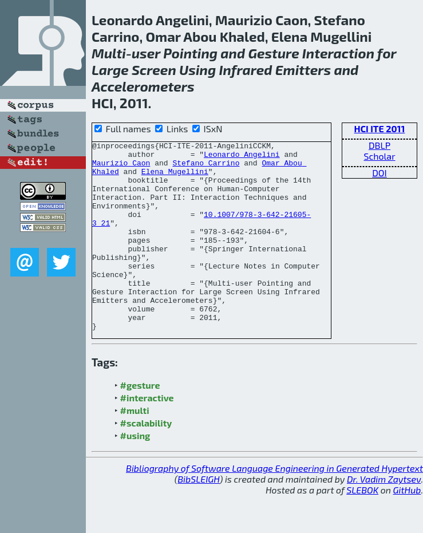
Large (110, 69)
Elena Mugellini (174, 178)
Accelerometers (143, 86)
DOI (379, 172)
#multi (134, 448)
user (146, 53)
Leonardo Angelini (242, 157)
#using (135, 473)
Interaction (338, 53)
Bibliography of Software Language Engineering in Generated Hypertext (274, 505)
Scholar (379, 156)
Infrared (245, 69)
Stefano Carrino (205, 168)
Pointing (190, 53)
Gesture (273, 53)
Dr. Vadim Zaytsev (384, 516)
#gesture (140, 422)
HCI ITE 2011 (379, 128)
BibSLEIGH (198, 516)
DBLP (379, 145)
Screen (154, 69)
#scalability (146, 460)
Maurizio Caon (121, 168)
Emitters (303, 69)
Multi (109, 53)
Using (197, 69)
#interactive (147, 435)
